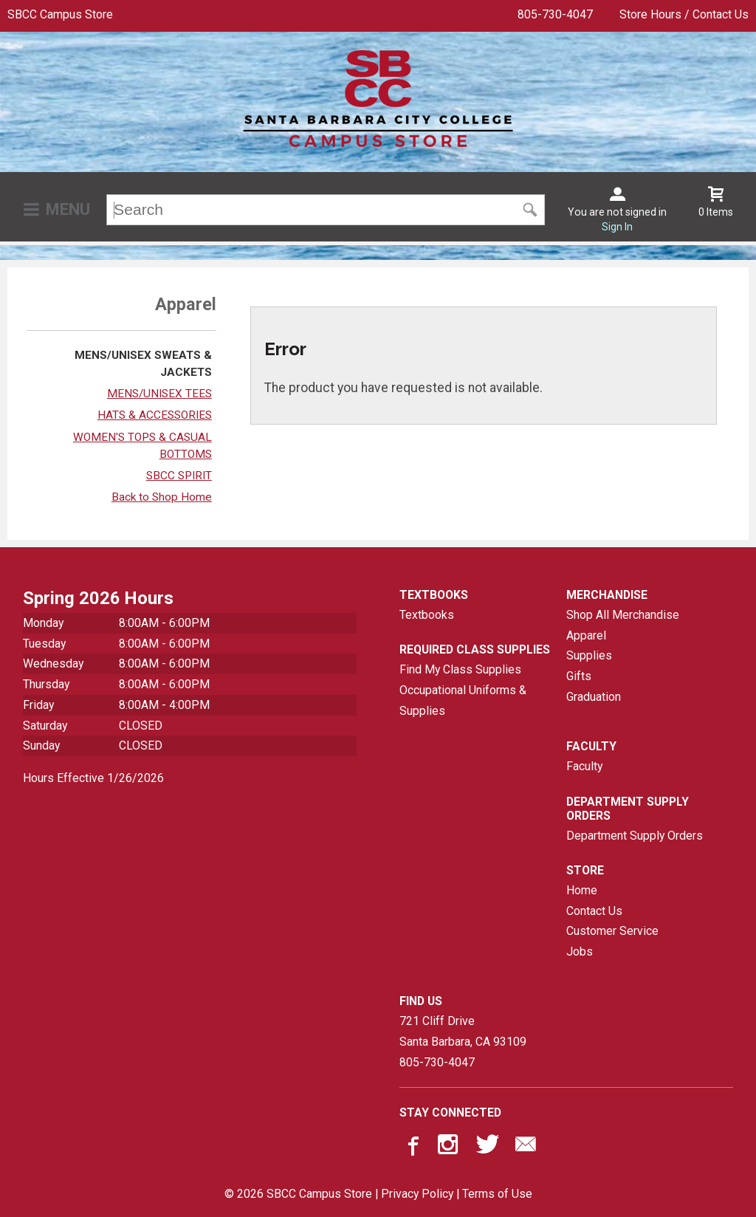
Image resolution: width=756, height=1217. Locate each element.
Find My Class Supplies (460, 669)
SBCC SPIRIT (179, 475)
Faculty (584, 766)
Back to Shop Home (161, 497)
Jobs (579, 952)
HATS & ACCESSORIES (154, 415)
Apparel (586, 635)
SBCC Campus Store (60, 14)
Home (581, 890)
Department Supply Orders (634, 836)
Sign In (617, 227)
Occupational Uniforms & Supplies (462, 700)
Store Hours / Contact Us (684, 14)
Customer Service (612, 931)
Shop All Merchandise (622, 615)
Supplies (589, 655)
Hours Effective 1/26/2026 (93, 778)
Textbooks (426, 615)
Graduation (593, 697)
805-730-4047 (555, 14)
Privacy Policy (417, 1194)
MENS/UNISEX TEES (159, 393)
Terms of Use (497, 1194)
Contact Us (594, 911)
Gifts (578, 676)
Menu (68, 209)
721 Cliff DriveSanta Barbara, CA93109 (462, 1031)
